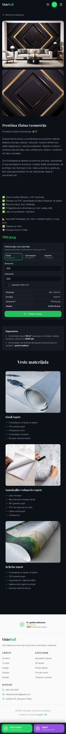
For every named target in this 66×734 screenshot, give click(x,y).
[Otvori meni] (61, 4)
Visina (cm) (9, 277)
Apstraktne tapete (43, 658)
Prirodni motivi (41, 672)
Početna (6, 658)
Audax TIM (42, 714)
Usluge (5, 668)
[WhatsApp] (54, 4)
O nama (5, 663)
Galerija (5, 672)
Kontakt (5, 677)
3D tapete (39, 663)
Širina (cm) (9, 267)
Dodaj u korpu (33, 317)
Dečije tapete (41, 668)
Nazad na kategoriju (13, 15)
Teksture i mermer (43, 677)
